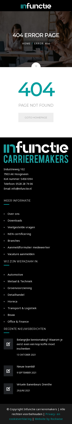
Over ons (13, 214)
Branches (14, 240)
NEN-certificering (19, 234)
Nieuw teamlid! (26, 366)
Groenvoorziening (20, 288)
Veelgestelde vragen (21, 227)
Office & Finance (18, 321)
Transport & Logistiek (22, 308)
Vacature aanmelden (21, 254)
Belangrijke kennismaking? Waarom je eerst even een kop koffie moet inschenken (40, 344)
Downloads (15, 220)
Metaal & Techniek (20, 281)
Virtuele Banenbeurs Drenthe (34, 384)
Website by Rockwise (49, 419)
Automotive (15, 274)
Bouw (11, 315)
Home (26, 43)
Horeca (12, 301)
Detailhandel (16, 294)
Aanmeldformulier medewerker (29, 247)
